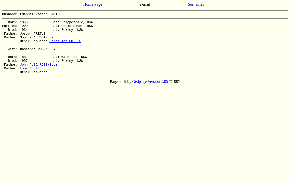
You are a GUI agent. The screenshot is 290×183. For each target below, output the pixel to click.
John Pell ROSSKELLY (38, 72)
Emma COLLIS (31, 77)
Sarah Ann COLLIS (65, 46)
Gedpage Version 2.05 (150, 91)
